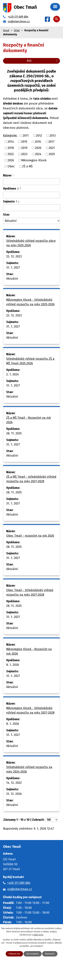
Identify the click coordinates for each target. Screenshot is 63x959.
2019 (24, 148)
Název (7, 175)
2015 (24, 142)
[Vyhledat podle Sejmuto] (31, 207)
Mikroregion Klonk (34, 160)
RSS (42, 60)
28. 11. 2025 (14, 433)
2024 (38, 154)
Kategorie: (10, 135)
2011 (26, 135)
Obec (11, 166)
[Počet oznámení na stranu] (52, 820)
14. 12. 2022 (14, 783)
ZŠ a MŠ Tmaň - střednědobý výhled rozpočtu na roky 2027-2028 (31, 479)
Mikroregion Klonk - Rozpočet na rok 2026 (29, 651)
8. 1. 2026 (12, 665)
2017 (51, 142)
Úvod (6, 30)
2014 (11, 142)
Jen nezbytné (33, 954)
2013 (53, 135)
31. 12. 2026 (14, 794)
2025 (52, 154)
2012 (39, 135)
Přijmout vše (14, 954)
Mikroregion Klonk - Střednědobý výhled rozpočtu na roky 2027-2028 (30, 710)
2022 (11, 154)
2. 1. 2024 (12, 374)
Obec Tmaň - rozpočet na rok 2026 (30, 536)
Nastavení (49, 954)
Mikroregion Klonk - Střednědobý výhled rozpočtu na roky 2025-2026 (30, 302)
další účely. (38, 935)
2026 (11, 160)
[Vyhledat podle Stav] (31, 221)
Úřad (16, 30)
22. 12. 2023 (14, 256)
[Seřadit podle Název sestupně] (13, 176)
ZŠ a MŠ (27, 166)
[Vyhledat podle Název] (31, 181)
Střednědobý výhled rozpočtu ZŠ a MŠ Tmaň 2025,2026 (30, 361)
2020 (38, 148)
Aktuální (12, 278)
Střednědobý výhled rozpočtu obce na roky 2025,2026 (31, 243)
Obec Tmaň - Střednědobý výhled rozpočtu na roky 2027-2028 (29, 592)
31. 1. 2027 (13, 267)
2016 (38, 142)
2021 (52, 148)
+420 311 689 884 (18, 883)
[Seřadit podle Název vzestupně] (13, 174)
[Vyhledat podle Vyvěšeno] (31, 195)
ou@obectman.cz (19, 889)
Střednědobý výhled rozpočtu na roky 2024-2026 (29, 769)
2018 (11, 148)
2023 (24, 154)
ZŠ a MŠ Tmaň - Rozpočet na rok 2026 (28, 420)
